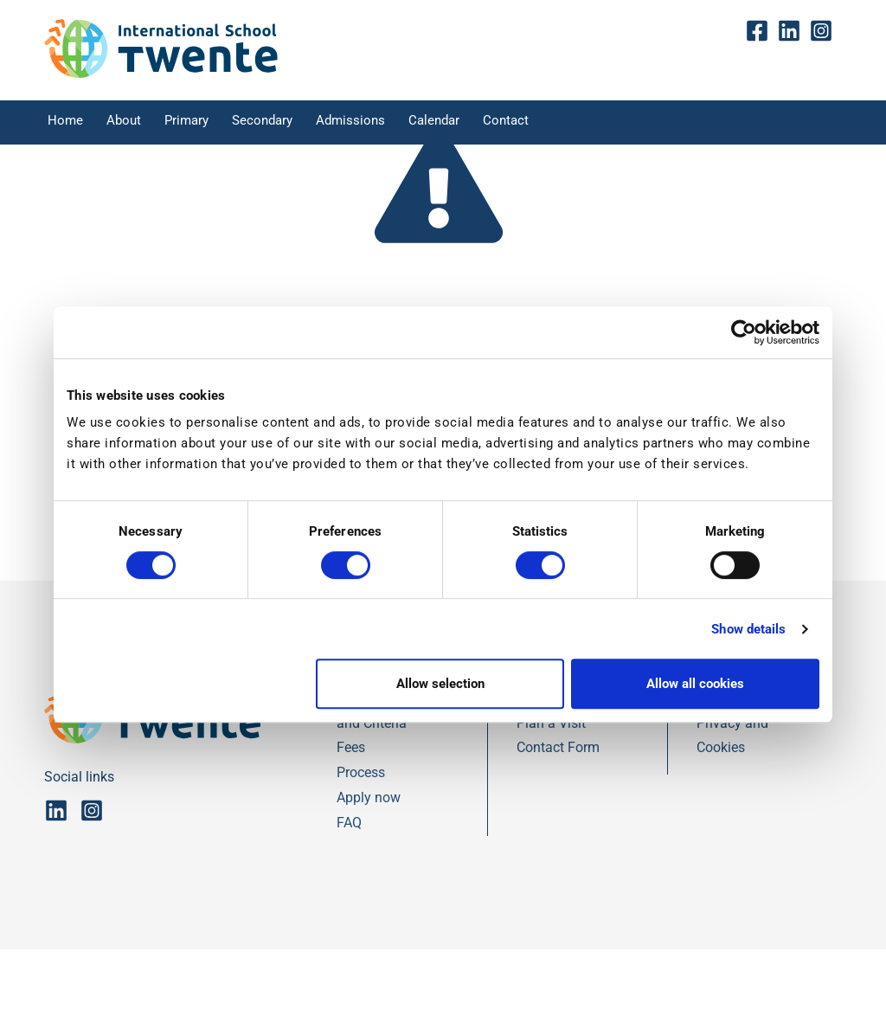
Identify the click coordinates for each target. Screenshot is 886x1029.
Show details (748, 629)
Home (60, 125)
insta (826, 33)
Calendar (442, 125)
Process (361, 852)
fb (761, 33)
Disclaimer (729, 777)
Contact (517, 125)
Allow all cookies (695, 683)
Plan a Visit (551, 802)
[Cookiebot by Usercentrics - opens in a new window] (743, 332)
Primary (189, 125)
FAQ (349, 902)
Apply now (369, 877)
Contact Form (558, 828)
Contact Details (563, 777)
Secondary (268, 125)
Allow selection (440, 683)
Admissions (357, 125)
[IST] (161, 76)
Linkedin (793, 33)
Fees (351, 828)
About (122, 125)
